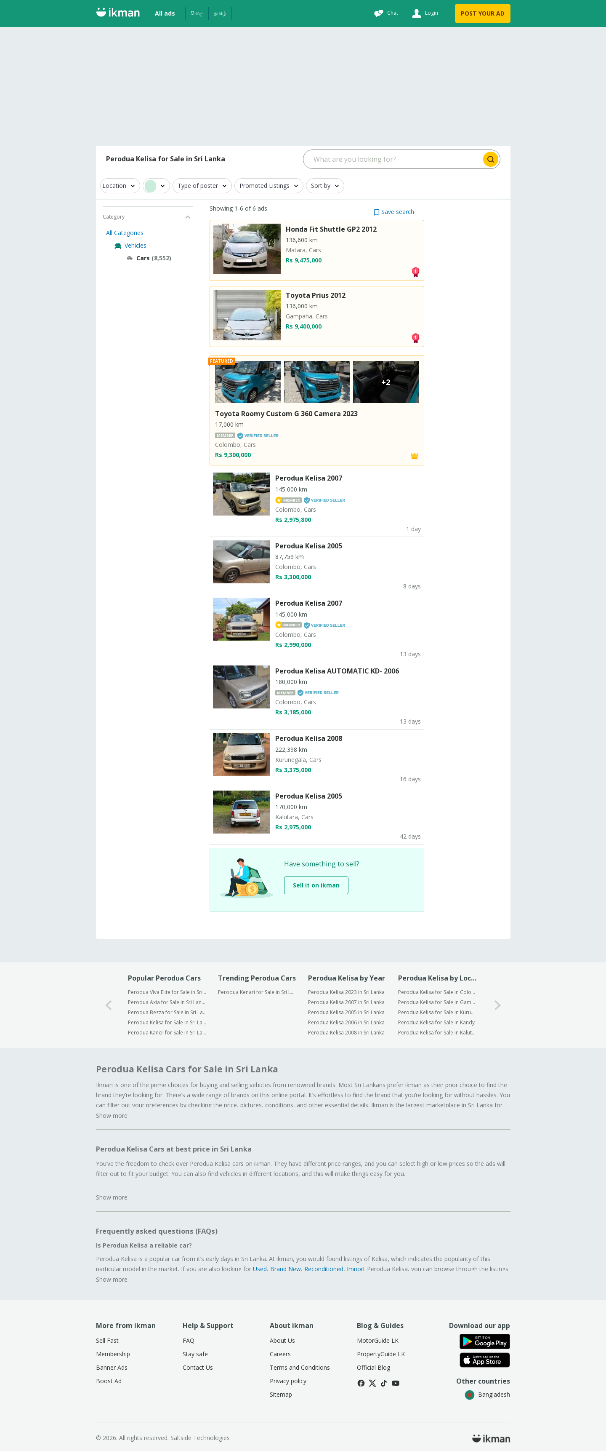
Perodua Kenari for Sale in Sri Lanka (257, 992)
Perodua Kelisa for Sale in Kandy (436, 1022)
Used (260, 1269)
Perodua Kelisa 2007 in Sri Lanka (346, 1002)
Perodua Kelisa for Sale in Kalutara (437, 1032)
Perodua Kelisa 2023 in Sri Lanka (346, 992)
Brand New (285, 1269)
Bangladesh (487, 1394)
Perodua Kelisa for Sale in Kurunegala (437, 1012)
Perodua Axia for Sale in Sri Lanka (167, 1002)
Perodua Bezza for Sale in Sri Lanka (167, 1012)
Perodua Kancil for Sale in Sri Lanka (167, 1032)
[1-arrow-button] (497, 1005)
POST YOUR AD (483, 13)
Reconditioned (323, 1269)
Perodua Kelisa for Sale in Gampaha (437, 1002)
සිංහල (197, 13)
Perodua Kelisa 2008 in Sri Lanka (346, 1032)
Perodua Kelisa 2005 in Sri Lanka (346, 1012)
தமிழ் (220, 13)
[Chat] (385, 13)
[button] (394, 212)
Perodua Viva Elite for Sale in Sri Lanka (167, 992)
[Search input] (392, 159)
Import (356, 1269)
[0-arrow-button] (108, 1005)
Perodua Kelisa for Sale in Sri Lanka (167, 1022)
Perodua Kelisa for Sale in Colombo (437, 992)
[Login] (424, 13)
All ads (165, 13)
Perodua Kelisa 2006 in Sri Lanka (346, 1022)
